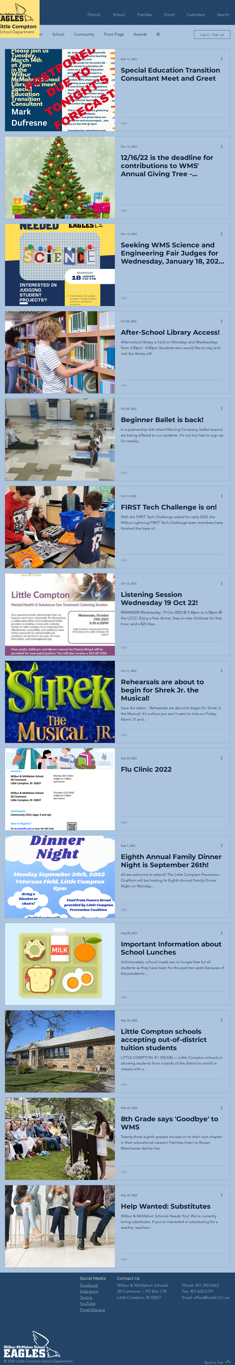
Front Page (114, 34)
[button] (91, 14)
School (58, 34)
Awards (140, 34)
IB (158, 34)
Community (84, 34)
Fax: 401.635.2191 (198, 1291)
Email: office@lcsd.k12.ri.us (205, 1297)
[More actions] (223, 59)
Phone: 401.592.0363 (200, 1285)
